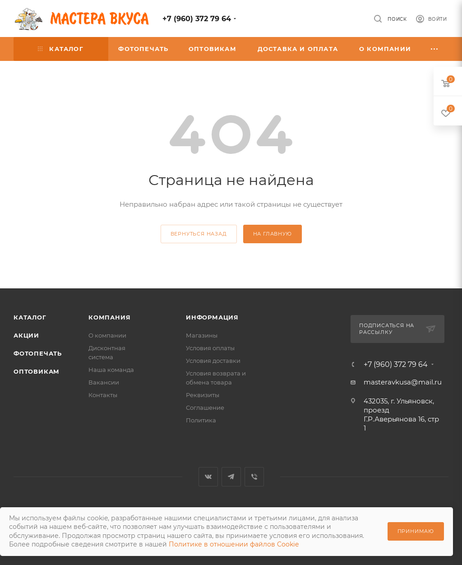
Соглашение (205, 407)
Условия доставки (213, 360)
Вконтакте (208, 476)
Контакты (102, 394)
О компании (107, 335)
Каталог (30, 317)
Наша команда (111, 369)
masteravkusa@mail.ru (403, 382)
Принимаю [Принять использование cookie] (415, 531)
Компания (109, 317)
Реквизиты (202, 394)
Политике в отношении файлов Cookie (234, 544)
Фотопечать (38, 353)
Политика (201, 420)
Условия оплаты (210, 348)
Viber (254, 476)
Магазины (201, 335)
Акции (26, 335)
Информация (212, 317)
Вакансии (103, 382)
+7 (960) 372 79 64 (196, 18)
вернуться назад (199, 234)
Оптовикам (37, 371)
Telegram (231, 476)
